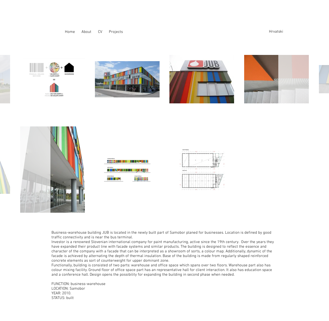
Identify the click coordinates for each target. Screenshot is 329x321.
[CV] (102, 32)
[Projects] (117, 32)
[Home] (73, 32)
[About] (89, 32)
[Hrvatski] (277, 31)
